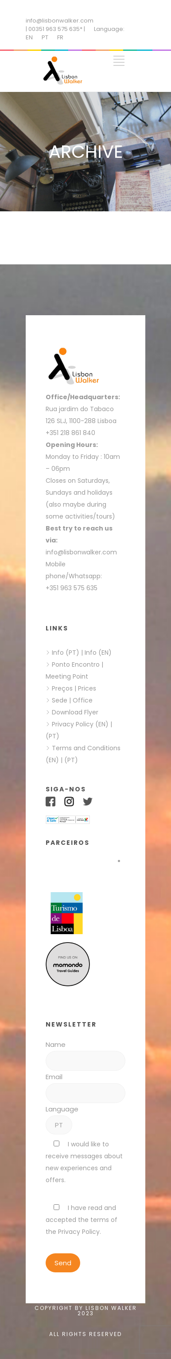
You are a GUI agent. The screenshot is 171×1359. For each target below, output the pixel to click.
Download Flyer (75, 712)
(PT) (52, 736)
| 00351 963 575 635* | (55, 29)
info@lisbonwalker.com (59, 20)
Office (83, 700)
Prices (87, 688)
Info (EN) (98, 652)
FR (60, 37)
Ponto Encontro (76, 664)
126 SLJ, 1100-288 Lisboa (81, 420)
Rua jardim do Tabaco (80, 409)
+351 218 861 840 (70, 432)
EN (29, 37)
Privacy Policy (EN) (80, 724)
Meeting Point (67, 676)
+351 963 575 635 (73, 588)
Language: (109, 29)
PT (45, 37)
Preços (62, 688)
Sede (59, 700)
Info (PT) (65, 652)
